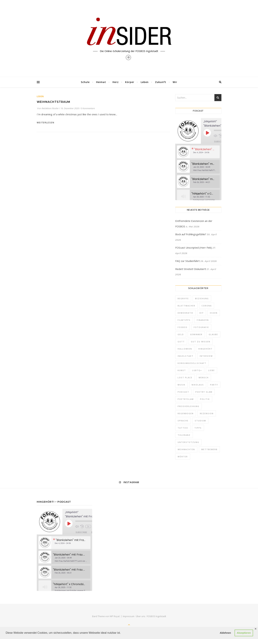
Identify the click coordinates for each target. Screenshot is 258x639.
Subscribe (220, 141)
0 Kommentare (88, 108)
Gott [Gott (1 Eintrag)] (181, 341)
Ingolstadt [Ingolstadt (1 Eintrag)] (185, 356)
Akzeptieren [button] (244, 632)
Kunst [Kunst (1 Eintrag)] (182, 370)
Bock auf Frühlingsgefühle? (190, 234)
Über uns (140, 616)
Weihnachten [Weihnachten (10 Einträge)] (186, 449)
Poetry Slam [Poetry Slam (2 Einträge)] (203, 392)
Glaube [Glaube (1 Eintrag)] (213, 334)
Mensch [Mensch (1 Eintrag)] (204, 377)
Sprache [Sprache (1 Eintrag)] (183, 420)
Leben (145, 82)
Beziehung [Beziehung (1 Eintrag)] (202, 298)
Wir (175, 82)
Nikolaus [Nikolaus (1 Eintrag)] (198, 384)
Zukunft (160, 82)
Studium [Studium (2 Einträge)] (200, 420)
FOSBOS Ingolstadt (156, 616)
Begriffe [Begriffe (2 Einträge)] (183, 298)
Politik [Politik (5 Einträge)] (205, 399)
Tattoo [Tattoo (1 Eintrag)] (183, 428)
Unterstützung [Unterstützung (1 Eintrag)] (188, 442)
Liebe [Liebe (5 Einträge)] (211, 370)
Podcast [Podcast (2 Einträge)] (183, 392)
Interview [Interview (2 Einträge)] (206, 356)
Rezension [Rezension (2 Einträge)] (207, 413)
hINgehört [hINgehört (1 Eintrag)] (205, 348)
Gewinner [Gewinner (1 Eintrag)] (196, 334)
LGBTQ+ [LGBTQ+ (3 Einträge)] (197, 370)
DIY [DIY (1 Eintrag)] (202, 313)
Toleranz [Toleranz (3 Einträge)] (184, 435)
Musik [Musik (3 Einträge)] (181, 384)
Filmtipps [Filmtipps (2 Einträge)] (184, 320)
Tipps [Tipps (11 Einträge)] (198, 428)
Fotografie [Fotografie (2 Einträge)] (201, 327)
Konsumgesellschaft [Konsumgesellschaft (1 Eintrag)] (192, 363)
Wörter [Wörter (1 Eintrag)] (183, 456)
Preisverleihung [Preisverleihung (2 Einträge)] (188, 406)
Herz (116, 82)
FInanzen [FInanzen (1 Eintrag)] (203, 320)
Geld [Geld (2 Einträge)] (181, 334)
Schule (85, 82)
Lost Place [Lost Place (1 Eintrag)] (185, 377)
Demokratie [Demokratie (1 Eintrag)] (185, 313)
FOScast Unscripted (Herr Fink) (193, 247)
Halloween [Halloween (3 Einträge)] (185, 348)
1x (88, 526)
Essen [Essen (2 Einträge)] (213, 313)
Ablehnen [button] (225, 632)
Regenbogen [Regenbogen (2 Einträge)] (186, 413)
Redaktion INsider (50, 108)
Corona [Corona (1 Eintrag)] (207, 305)
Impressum (128, 616)
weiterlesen (45, 122)
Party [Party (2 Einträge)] (214, 384)
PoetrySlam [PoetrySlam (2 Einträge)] (186, 399)
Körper (129, 82)
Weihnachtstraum (53, 102)
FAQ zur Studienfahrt (187, 261)
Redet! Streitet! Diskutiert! (190, 269)
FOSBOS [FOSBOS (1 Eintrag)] (182, 327)
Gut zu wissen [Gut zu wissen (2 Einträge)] (200, 341)
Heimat (101, 82)
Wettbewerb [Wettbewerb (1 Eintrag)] (209, 449)
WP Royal (115, 616)
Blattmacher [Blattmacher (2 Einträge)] (186, 305)
